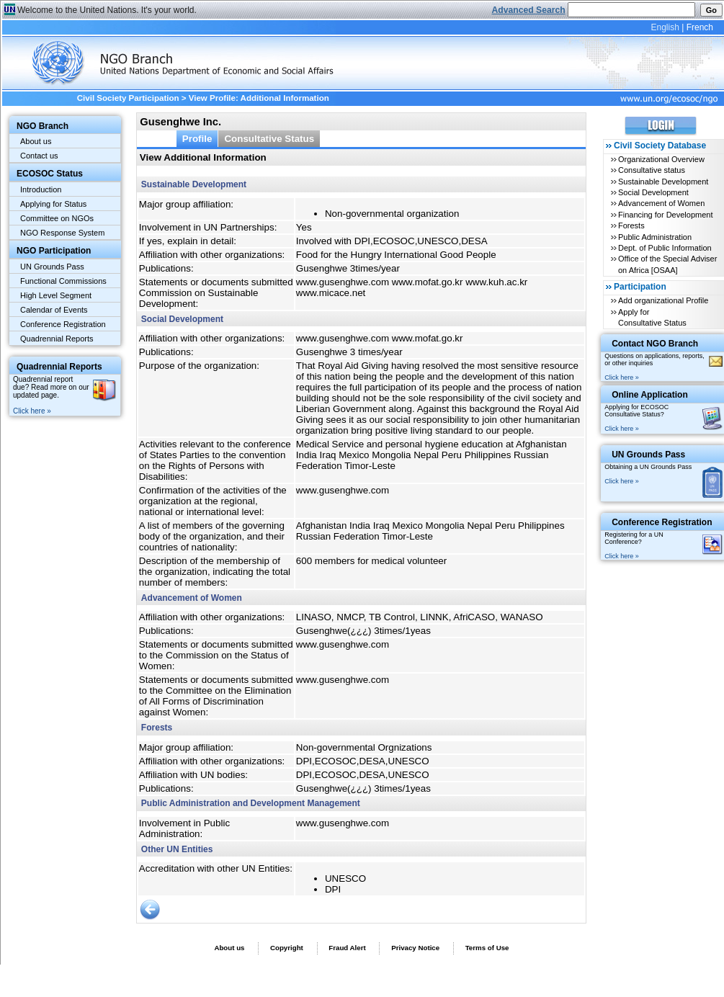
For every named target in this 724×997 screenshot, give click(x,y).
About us (35, 141)
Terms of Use (487, 948)
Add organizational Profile (663, 300)
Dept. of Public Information (665, 247)
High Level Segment (55, 295)
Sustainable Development (663, 181)
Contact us (39, 155)
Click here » (32, 411)
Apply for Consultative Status (652, 317)
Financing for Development (665, 214)
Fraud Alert (347, 948)
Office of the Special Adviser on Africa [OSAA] (667, 264)
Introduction (40, 189)
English (665, 27)
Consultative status (651, 170)
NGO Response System (62, 232)
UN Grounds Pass (52, 266)
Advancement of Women (661, 203)
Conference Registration (63, 324)
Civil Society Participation (128, 98)
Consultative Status (269, 138)
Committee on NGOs (57, 218)
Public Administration (655, 237)
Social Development (653, 192)
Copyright (286, 948)
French (700, 27)
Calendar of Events (54, 309)
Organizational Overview (661, 159)
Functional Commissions (63, 281)
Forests (631, 225)
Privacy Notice (415, 948)
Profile (197, 138)
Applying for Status (53, 204)
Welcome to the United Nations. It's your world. (107, 10)
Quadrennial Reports (57, 338)
